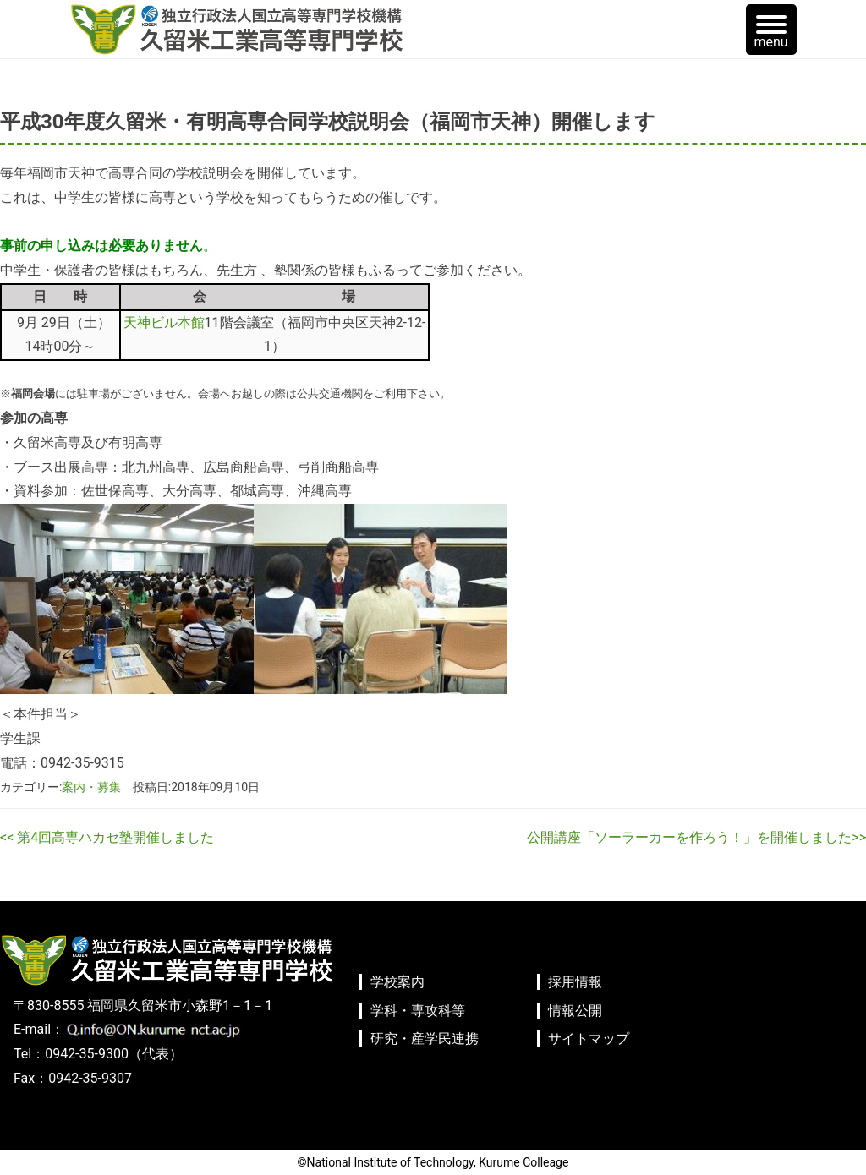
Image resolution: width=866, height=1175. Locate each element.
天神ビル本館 (164, 322)
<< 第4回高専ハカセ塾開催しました (107, 837)
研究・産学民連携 (424, 1038)
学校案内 (397, 982)
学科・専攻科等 (417, 1011)
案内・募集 (91, 787)
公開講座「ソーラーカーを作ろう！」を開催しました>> (696, 837)
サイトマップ (588, 1038)
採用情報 (575, 982)
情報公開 (575, 1011)
